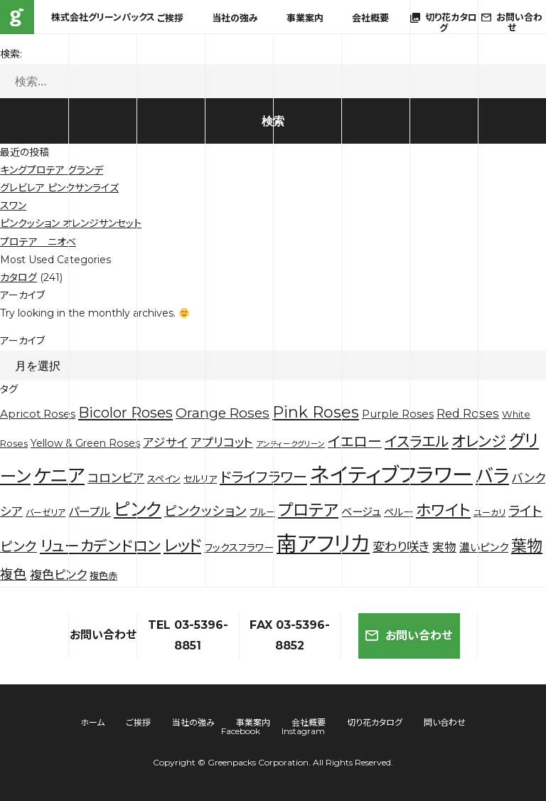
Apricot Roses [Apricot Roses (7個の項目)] (37, 413)
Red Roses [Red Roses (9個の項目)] (468, 413)
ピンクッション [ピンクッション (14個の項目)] (205, 511)
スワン (13, 205)
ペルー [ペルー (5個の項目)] (398, 512)
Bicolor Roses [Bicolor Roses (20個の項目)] (125, 412)
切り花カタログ (374, 722)
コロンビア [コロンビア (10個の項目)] (115, 478)
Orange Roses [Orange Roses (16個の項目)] (222, 413)
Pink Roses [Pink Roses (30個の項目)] (315, 412)
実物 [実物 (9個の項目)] (444, 547)
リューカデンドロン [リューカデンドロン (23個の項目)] (100, 546)
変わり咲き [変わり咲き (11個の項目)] (401, 546)
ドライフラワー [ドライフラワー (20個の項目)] (263, 477)
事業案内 (305, 18)
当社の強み (235, 18)
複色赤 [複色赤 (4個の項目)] (103, 575)
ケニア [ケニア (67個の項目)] (59, 476)
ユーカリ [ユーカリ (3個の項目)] (489, 512)
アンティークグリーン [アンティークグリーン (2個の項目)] (290, 444)
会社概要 (370, 18)
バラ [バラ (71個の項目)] (492, 476)
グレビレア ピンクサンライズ (59, 187)
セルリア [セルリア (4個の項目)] (200, 478)
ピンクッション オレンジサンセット (70, 223)
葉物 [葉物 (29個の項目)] (526, 545)
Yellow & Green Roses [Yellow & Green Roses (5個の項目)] (85, 443)
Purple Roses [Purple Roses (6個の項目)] (398, 414)
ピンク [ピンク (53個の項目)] (137, 509)
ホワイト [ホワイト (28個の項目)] (443, 510)
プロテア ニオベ (38, 241)
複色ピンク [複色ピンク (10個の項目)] (58, 575)
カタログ (18, 277)
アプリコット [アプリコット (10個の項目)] (222, 442)
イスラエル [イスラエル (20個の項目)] (417, 441)
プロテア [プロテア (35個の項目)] (308, 510)
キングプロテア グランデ (51, 170)
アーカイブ (22, 340)
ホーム (92, 722)
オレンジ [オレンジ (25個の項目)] (478, 441)
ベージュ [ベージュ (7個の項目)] (361, 512)
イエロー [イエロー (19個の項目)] (355, 441)
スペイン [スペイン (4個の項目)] (164, 478)
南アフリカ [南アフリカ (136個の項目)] (323, 543)
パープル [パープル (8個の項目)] (89, 512)
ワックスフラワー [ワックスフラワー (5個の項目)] (239, 547)
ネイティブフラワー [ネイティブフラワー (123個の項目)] (391, 474)
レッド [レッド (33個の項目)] (182, 546)
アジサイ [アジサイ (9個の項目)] (165, 442)
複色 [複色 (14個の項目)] (13, 574)
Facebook (240, 731)
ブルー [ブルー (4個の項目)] (262, 512)
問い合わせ (445, 722)
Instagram (303, 731)
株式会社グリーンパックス (17, 17)
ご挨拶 (170, 18)
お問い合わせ (408, 635)
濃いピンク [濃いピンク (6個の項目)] (483, 547)
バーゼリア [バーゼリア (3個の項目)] (45, 512)
